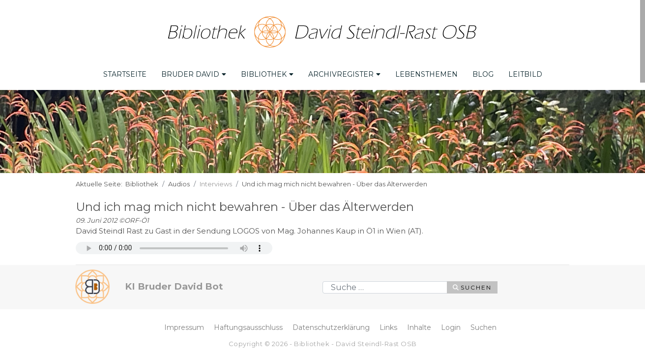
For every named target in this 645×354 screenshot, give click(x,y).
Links (388, 327)
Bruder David (193, 74)
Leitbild (525, 74)
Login (451, 327)
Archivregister (344, 74)
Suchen (472, 287)
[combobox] (384, 287)
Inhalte (419, 327)
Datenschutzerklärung (331, 327)
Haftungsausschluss (248, 327)
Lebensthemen (426, 74)
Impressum (184, 327)
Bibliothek (267, 74)
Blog (483, 74)
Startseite (125, 74)
